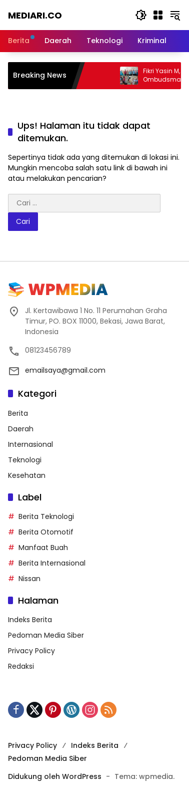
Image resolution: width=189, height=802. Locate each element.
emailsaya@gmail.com (65, 370)
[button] (141, 15)
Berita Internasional (52, 563)
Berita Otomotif (46, 532)
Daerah (21, 429)
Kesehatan (27, 475)
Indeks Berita (30, 620)
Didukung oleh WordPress (55, 776)
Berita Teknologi (46, 516)
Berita (18, 413)
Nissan (29, 579)
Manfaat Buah (43, 548)
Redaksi (21, 666)
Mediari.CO (35, 15)
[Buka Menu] (158, 15)
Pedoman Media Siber (46, 635)
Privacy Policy (31, 651)
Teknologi (25, 460)
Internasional (30, 444)
